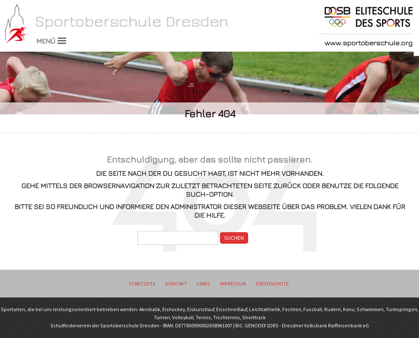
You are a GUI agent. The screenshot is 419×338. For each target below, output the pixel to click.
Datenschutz (272, 283)
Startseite (142, 283)
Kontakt (176, 283)
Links (203, 283)
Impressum (233, 283)
